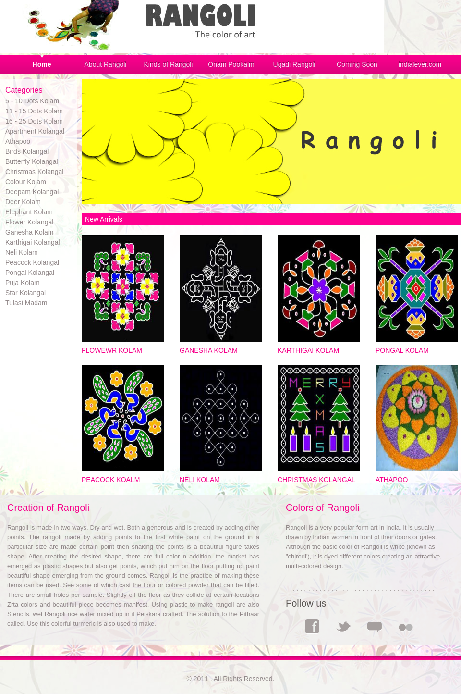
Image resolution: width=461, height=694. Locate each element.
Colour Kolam (25, 182)
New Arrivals (102, 219)
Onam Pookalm (231, 64)
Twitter (343, 626)
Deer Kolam (23, 202)
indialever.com (420, 64)
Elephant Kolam (29, 212)
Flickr (406, 626)
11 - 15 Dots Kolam (34, 111)
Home (42, 64)
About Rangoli (106, 64)
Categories (23, 90)
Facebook (312, 626)
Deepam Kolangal (32, 192)
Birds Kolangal (27, 151)
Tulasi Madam (26, 303)
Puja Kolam (22, 282)
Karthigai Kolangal (32, 242)
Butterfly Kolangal (31, 161)
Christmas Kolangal (34, 171)
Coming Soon (357, 64)
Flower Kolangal (29, 222)
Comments (374, 626)
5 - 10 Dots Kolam (32, 101)
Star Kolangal (25, 293)
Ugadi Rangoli (294, 64)
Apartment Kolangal (34, 131)
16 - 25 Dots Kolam (34, 121)
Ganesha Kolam (29, 232)
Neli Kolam (21, 252)
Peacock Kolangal (32, 262)
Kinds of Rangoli (168, 64)
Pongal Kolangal (29, 272)
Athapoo (17, 141)
